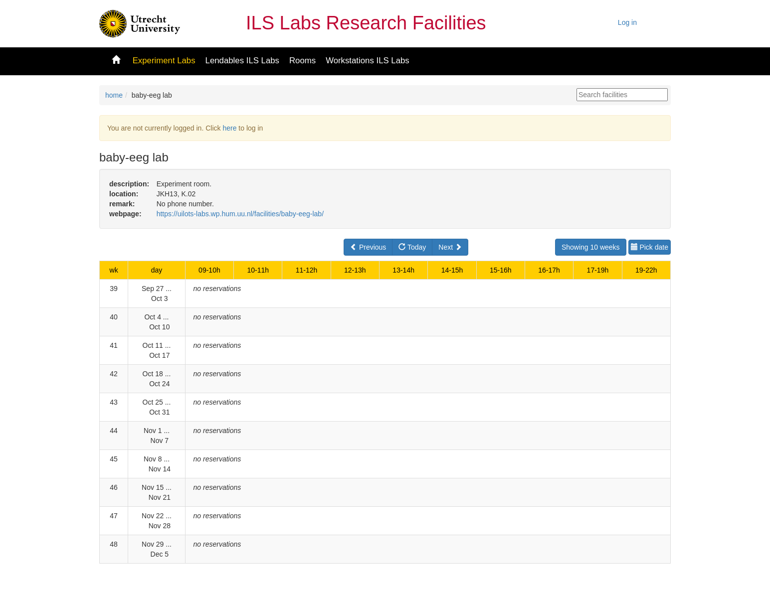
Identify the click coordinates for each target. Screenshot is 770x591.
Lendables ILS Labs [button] (242, 60)
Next (450, 247)
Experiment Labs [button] (164, 60)
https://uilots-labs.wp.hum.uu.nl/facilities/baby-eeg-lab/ (240, 214)
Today (412, 247)
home (114, 95)
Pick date (649, 247)
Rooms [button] (302, 60)
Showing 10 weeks (591, 247)
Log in (627, 22)
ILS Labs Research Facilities (366, 22)
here (229, 128)
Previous (368, 247)
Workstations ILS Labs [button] (367, 60)
